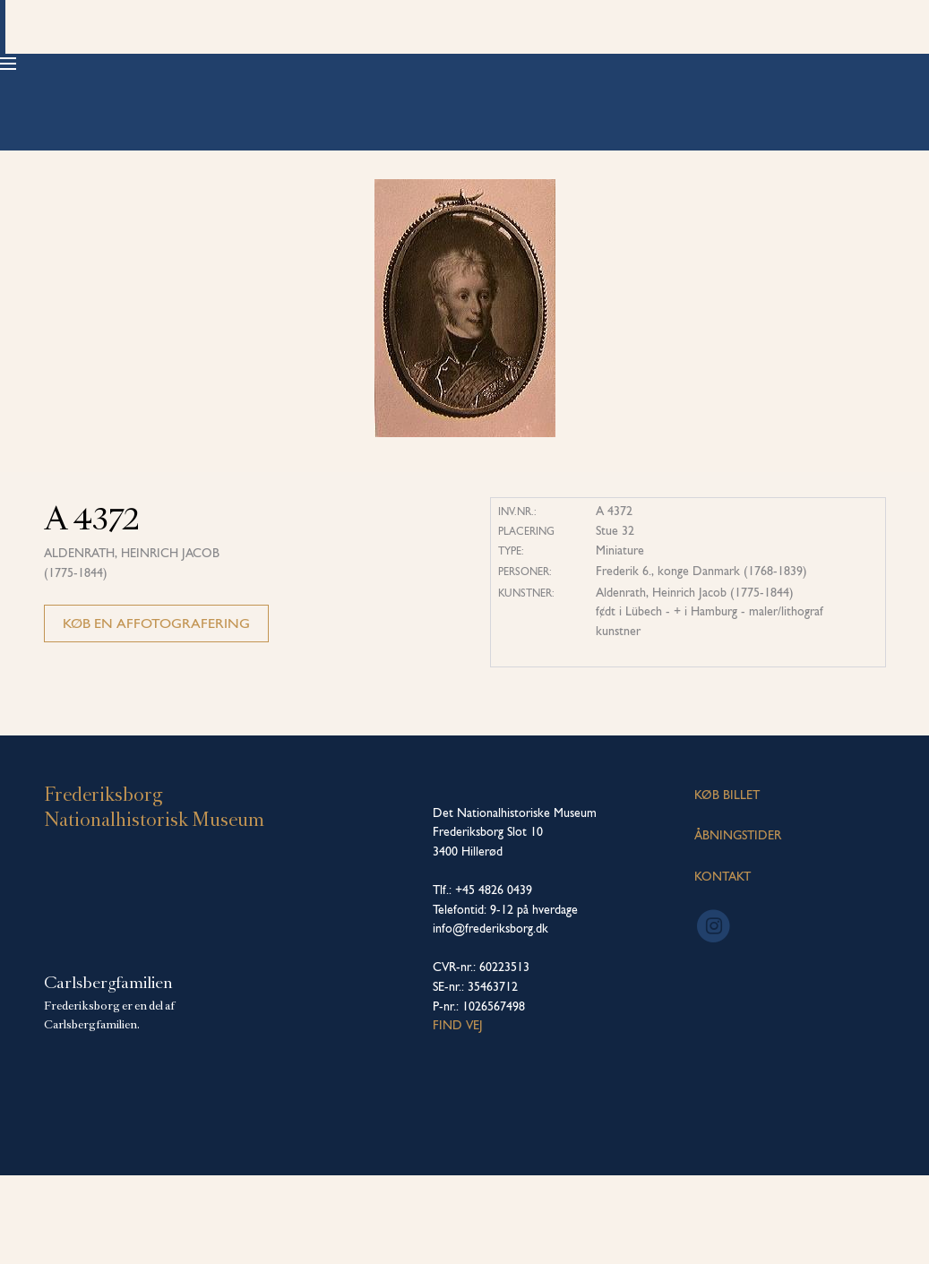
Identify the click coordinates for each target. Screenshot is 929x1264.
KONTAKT (722, 965)
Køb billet (824, 63)
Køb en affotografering (156, 711)
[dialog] (895, 1228)
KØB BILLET (727, 883)
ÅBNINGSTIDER (737, 924)
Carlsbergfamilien (108, 1072)
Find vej (458, 1114)
